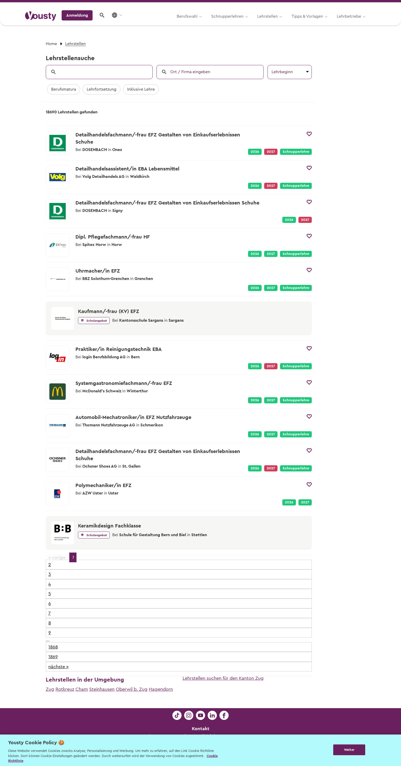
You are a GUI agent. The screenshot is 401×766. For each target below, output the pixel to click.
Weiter (349, 749)
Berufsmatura (63, 89)
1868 (53, 647)
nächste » (58, 666)
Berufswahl (122, 22)
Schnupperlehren (163, 22)
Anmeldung (331, 22)
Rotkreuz (64, 689)
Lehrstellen (203, 22)
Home (51, 44)
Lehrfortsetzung (101, 89)
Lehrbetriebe (284, 22)
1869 (53, 656)
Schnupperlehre (296, 152)
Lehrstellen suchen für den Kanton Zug (223, 678)
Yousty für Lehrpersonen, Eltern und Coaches (280, 5)
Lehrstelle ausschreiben (354, 5)
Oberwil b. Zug (132, 689)
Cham (81, 689)
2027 (271, 254)
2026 (255, 152)
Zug (50, 689)
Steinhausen (102, 689)
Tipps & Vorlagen (243, 22)
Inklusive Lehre (141, 89)
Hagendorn (161, 689)
